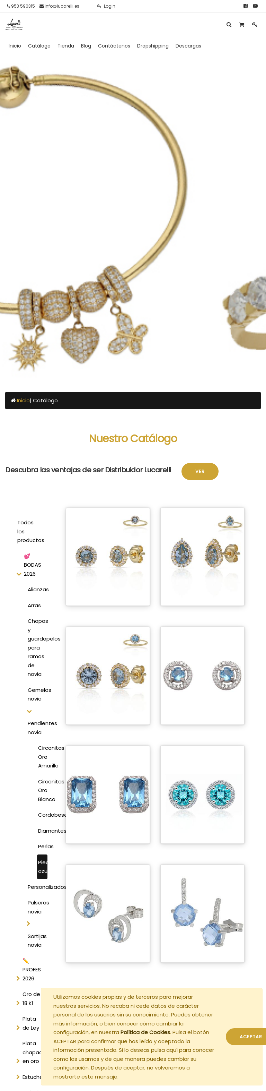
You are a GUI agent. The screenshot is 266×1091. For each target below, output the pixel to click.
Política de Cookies (145, 1032)
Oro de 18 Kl (31, 998)
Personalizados (36, 887)
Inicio (23, 400)
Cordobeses (42, 814)
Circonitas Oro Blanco (42, 790)
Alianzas (36, 589)
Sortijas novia (36, 941)
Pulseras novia (36, 907)
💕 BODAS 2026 (32, 564)
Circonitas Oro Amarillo (42, 756)
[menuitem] (15, 45)
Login (106, 6)
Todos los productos (30, 531)
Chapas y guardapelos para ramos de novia (36, 647)
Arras (34, 605)
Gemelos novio (36, 694)
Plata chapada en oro (34, 1052)
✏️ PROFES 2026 (32, 969)
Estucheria (35, 1077)
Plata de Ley (31, 1023)
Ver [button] (200, 471)
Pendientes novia (36, 728)
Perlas (42, 846)
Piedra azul (42, 867)
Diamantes (42, 830)
